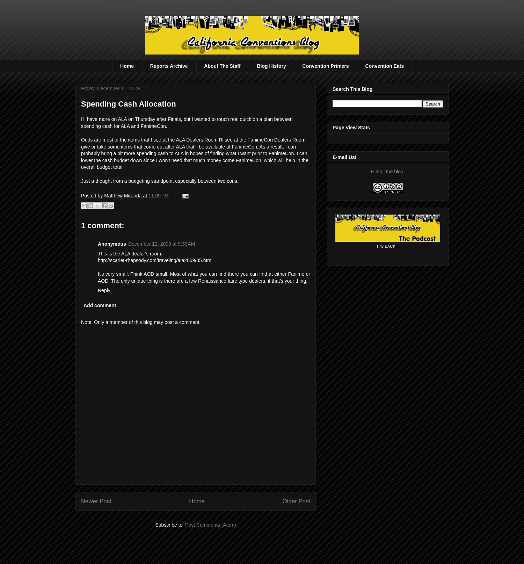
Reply (104, 290)
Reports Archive (169, 66)
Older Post (296, 501)
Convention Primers (326, 66)
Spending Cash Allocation (128, 104)
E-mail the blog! (388, 171)
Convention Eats (384, 66)
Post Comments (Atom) (210, 525)
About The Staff (222, 66)
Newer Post (96, 501)
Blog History (271, 66)
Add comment (99, 305)
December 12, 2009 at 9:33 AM (161, 244)
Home (127, 66)
